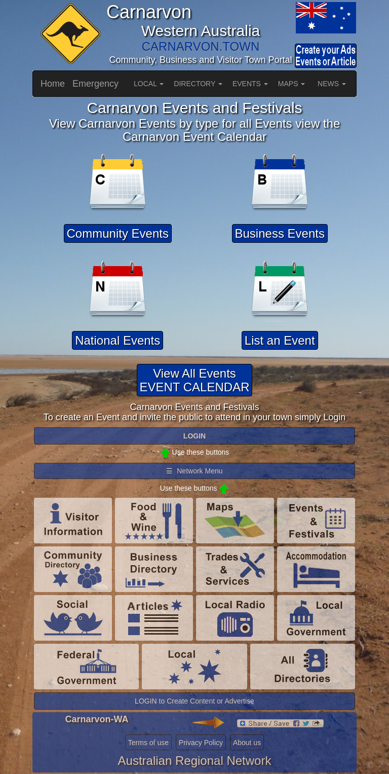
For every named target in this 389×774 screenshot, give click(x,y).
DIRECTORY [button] (198, 84)
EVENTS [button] (250, 84)
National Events (117, 340)
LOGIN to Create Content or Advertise (194, 701)
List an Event (280, 340)
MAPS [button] (291, 84)
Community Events (118, 233)
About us (247, 743)
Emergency (95, 84)
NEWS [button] (332, 84)
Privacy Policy (201, 743)
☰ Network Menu (194, 471)
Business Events (280, 233)
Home (53, 84)
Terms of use (148, 743)
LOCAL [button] (149, 84)
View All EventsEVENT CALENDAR (195, 379)
